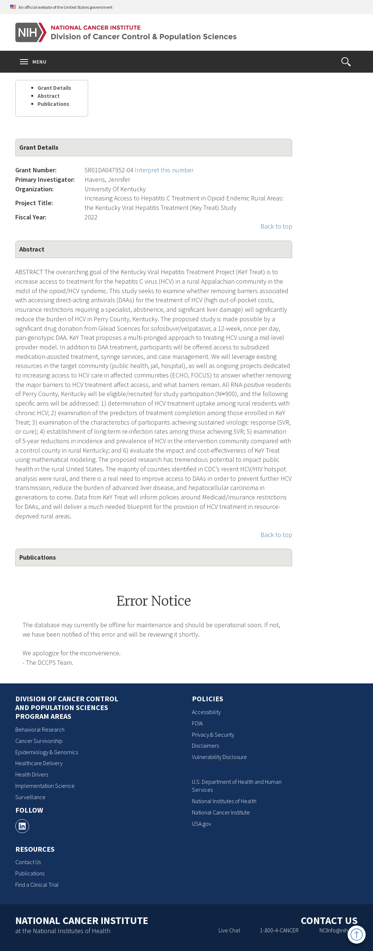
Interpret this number (164, 170)
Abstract (49, 95)
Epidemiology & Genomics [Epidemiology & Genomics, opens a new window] (46, 752)
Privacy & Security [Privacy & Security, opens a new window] (213, 734)
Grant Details (54, 87)
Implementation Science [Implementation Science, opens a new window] (45, 785)
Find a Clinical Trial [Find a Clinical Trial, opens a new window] (37, 884)
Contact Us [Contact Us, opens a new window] (28, 862)
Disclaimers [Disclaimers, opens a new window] (205, 745)
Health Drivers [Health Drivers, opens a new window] (31, 774)
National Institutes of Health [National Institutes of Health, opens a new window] (224, 801)
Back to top (276, 226)
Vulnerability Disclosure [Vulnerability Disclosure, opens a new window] (219, 756)
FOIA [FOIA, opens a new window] (197, 723)
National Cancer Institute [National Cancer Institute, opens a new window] (221, 812)
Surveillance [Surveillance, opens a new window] (30, 797)
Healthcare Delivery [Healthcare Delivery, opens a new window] (39, 763)
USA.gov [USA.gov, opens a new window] (201, 823)
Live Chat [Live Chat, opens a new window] (229, 930)
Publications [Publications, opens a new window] (29, 873)
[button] (346, 62)
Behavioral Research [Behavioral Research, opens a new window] (39, 729)
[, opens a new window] (22, 826)
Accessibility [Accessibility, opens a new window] (206, 712)
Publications (53, 103)
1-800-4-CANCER (279, 930)
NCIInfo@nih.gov (338, 930)
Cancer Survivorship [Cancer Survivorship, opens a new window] (39, 740)
